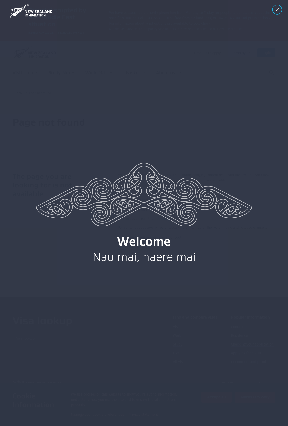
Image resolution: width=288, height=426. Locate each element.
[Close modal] (277, 10)
